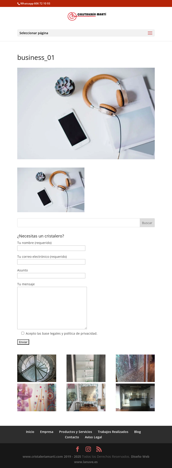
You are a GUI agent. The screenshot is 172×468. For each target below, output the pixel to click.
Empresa (46, 432)
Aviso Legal (93, 437)
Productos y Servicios (75, 432)
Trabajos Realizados (113, 432)
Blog (137, 432)
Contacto (72, 437)
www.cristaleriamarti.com (43, 456)
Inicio (30, 432)
